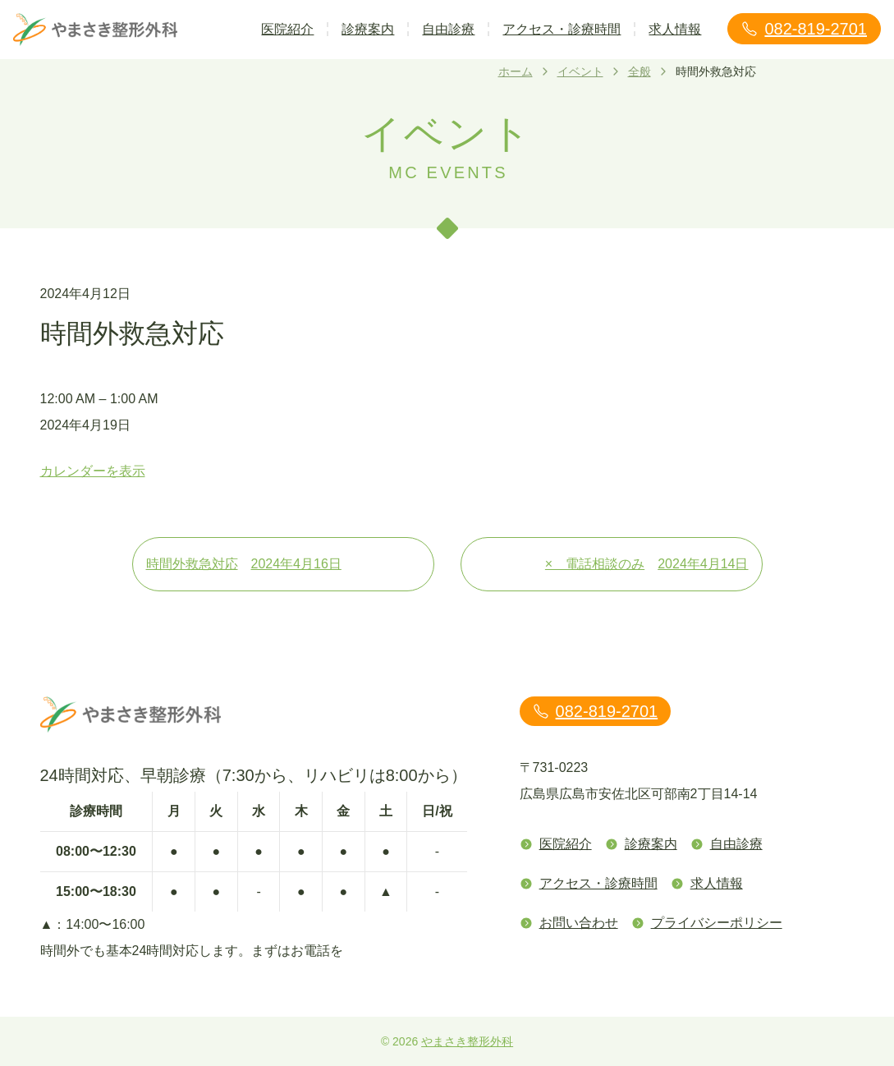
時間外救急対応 (283, 564)
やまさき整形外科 (467, 1041)
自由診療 (448, 29)
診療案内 (368, 29)
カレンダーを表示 (92, 471)
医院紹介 (287, 29)
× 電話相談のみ (647, 564)
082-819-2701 (804, 29)
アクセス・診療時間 (561, 29)
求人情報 (675, 29)
